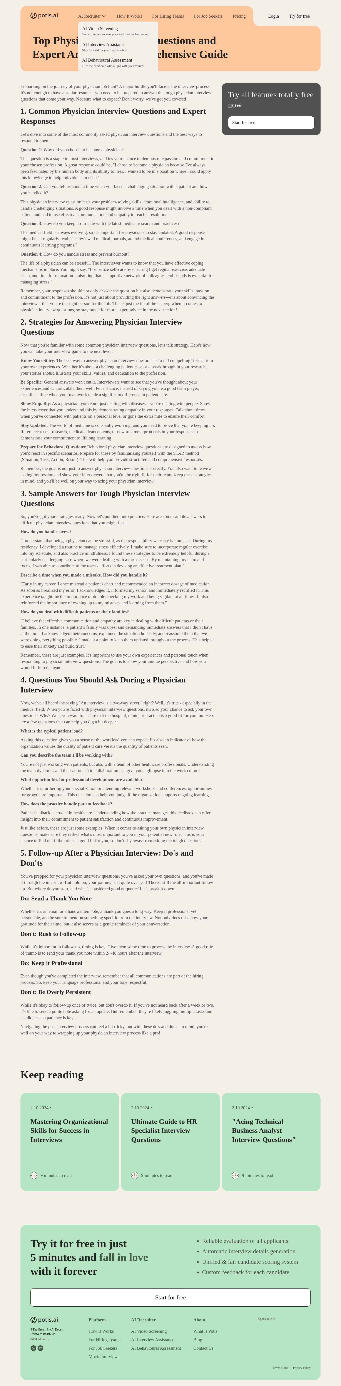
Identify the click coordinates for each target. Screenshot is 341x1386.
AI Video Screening (149, 1331)
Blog (197, 1339)
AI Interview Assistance (152, 1339)
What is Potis (205, 1331)
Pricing (239, 16)
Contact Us (203, 1348)
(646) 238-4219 (39, 1339)
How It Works (129, 16)
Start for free (243, 122)
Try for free (299, 16)
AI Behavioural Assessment (156, 1348)
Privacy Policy (302, 1367)
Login (273, 16)
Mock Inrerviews (104, 1356)
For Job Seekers (208, 16)
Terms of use (280, 1367)
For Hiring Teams (168, 16)
